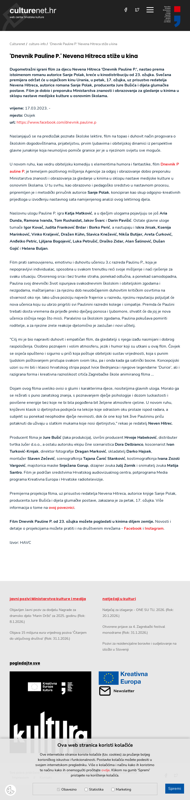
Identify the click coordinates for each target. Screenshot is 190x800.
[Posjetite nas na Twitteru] (137, 10)
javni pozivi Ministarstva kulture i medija (48, 598)
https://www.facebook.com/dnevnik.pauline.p (56, 122)
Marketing (123, 789)
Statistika (96, 789)
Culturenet (17, 44)
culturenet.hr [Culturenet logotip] (33, 12)
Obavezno (69, 789)
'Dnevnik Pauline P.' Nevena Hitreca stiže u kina (74, 56)
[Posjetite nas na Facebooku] (126, 10)
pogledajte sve (25, 663)
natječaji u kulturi (119, 598)
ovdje (105, 770)
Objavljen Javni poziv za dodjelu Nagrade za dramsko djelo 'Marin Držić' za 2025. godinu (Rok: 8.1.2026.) (47, 615)
